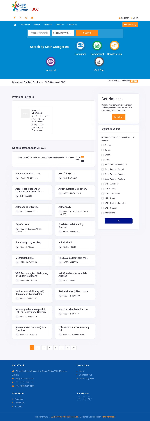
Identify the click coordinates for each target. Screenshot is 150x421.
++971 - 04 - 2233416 (28, 178)
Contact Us (72, 24)
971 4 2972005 (25, 196)
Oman (107, 155)
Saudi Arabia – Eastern (114, 174)
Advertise (48, 24)
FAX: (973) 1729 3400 (23, 386)
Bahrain (108, 145)
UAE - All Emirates (112, 193)
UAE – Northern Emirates (115, 203)
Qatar (107, 159)
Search (87, 32)
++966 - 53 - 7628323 (71, 193)
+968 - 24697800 (69, 280)
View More (37, 130)
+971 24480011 (69, 247)
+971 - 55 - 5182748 (28, 280)
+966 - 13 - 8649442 (28, 211)
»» (74, 348)
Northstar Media (108, 417)
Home (80, 371)
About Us (60, 24)
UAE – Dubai (110, 198)
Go (118, 221)
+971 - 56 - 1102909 (40, 116)
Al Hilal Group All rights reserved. (65, 417)
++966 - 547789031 (70, 231)
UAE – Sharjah (111, 208)
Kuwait (107, 150)
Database (25, 24)
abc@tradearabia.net (23, 379)
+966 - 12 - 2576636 (28, 335)
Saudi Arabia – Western (115, 179)
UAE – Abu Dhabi (112, 184)
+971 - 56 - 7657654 (28, 262)
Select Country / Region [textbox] (63, 33)
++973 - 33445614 (70, 262)
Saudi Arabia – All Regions (116, 164)
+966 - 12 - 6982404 (28, 298)
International (110, 213)
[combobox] (63, 33)
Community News (85, 379)
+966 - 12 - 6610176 (71, 314)
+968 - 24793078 (26, 247)
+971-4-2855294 (69, 178)
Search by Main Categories (49, 47)
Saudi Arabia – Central (114, 169)
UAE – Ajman (110, 188)
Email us (118, 117)
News (37, 24)
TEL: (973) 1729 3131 (23, 382)
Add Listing (130, 24)
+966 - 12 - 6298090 (71, 296)
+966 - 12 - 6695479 (28, 316)
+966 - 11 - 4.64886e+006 (73, 335)
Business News (84, 375)
